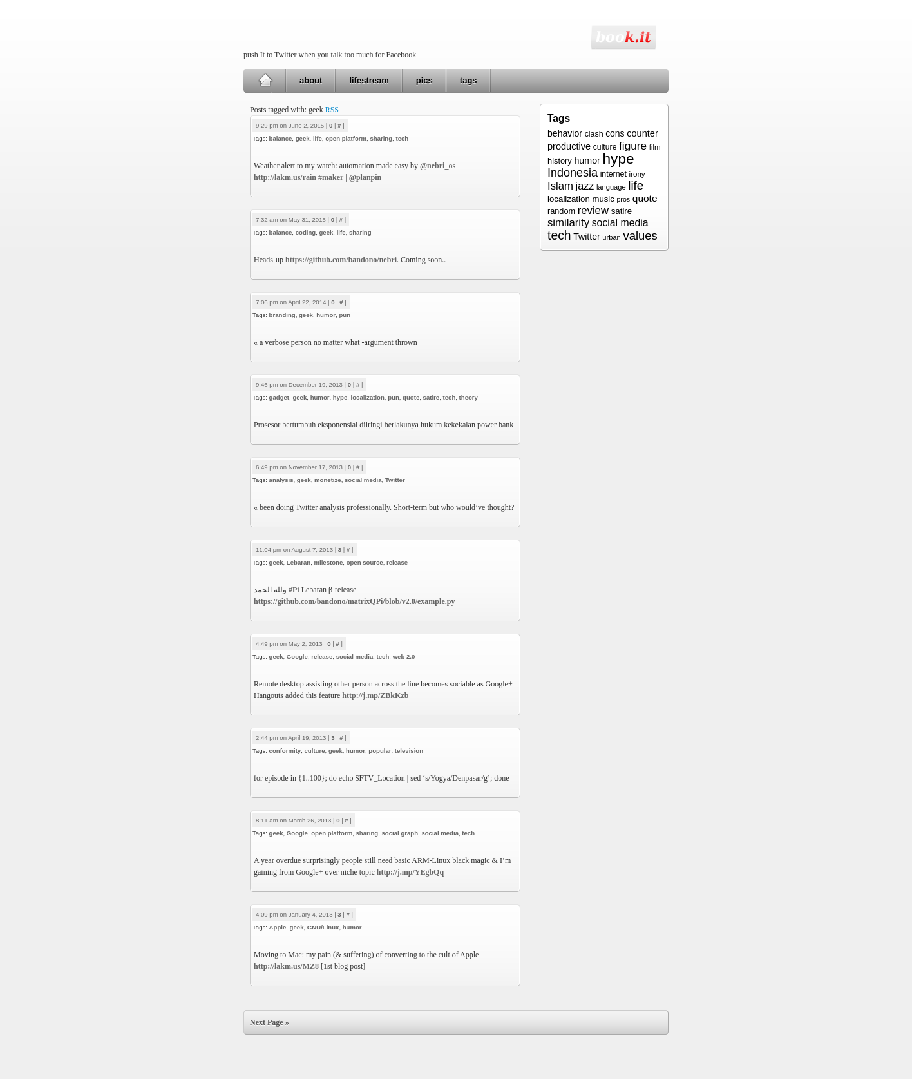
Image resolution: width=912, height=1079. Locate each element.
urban (611, 237)
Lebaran (298, 562)
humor (326, 314)
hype (340, 397)
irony (637, 174)
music (603, 199)
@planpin (365, 177)
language (611, 187)
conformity (285, 750)
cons (614, 133)
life (317, 138)
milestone (328, 562)
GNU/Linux (323, 927)
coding (306, 232)
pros (623, 199)
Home (265, 80)
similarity (568, 223)
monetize (327, 479)
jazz (585, 185)
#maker (330, 177)
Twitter (395, 479)
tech (401, 138)
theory (468, 397)
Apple (278, 927)
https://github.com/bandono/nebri (341, 259)
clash (594, 134)
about (310, 80)
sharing (381, 138)
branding (282, 314)
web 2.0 (404, 656)
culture (315, 750)
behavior (564, 133)
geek (303, 138)
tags (468, 80)
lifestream (368, 80)
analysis (281, 479)
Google (297, 656)
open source (365, 562)
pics (424, 80)
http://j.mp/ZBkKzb (375, 695)
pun (344, 314)
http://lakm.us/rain (285, 177)
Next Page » (269, 1022)
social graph (400, 833)
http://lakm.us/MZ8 (286, 966)
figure (633, 145)
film (655, 147)
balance (280, 138)
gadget (279, 397)
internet (613, 174)
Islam (560, 186)
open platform (345, 138)
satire (431, 397)
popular (379, 750)
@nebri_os (437, 165)
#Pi (294, 589)
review (593, 210)
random (561, 211)
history (559, 161)
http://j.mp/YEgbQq (410, 872)
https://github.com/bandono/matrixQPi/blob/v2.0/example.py (354, 601)
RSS (332, 109)
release (397, 562)
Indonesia (572, 172)
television (409, 750)
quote (411, 397)
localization (368, 397)
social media (363, 479)
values (640, 235)
